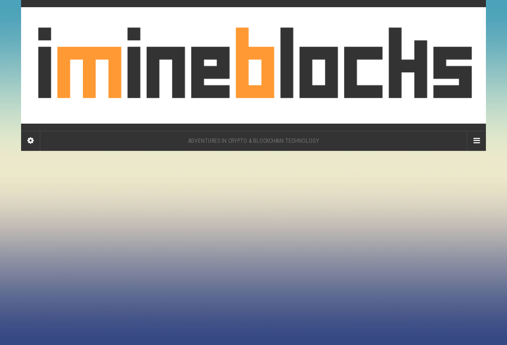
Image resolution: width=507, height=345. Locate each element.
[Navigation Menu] (476, 140)
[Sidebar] (30, 140)
